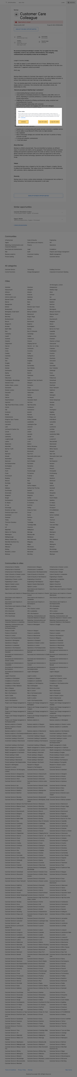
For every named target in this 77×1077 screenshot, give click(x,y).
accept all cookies (54, 121)
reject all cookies (43, 121)
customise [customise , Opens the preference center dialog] (23, 121)
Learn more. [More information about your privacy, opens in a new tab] (23, 117)
